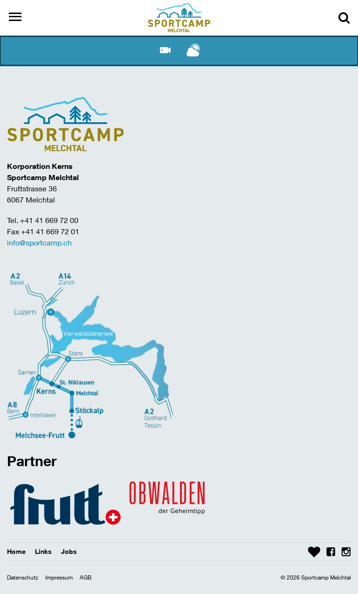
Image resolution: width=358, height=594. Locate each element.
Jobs (69, 551)
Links (43, 551)
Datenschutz (22, 577)
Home (16, 551)
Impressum (59, 577)
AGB (85, 577)
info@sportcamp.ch (39, 242)
